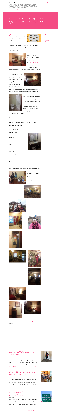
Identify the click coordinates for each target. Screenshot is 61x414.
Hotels (46, 41)
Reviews (46, 42)
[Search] (48, 2)
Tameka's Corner (13, 3)
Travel (46, 45)
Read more (35, 366)
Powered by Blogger (30, 410)
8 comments (14, 366)
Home (10, 9)
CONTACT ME (15, 9)
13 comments (14, 386)
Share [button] (46, 34)
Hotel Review (47, 40)
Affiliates (46, 39)
